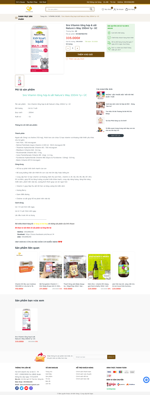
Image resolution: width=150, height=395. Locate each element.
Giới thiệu (49, 374)
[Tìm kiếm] (91, 9)
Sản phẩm (49, 376)
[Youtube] (26, 388)
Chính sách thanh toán (83, 371)
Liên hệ (48, 383)
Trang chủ (49, 371)
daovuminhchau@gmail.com (29, 384)
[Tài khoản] (119, 9)
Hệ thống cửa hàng (94, 2)
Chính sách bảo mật (82, 379)
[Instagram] (31, 388)
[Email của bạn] (94, 357)
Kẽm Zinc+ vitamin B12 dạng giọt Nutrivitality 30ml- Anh (98, 285)
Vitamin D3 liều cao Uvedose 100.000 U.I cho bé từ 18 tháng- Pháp (25, 285)
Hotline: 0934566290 (126, 2)
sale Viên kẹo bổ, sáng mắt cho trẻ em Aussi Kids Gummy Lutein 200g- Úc (123, 285)
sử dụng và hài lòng (40, 224)
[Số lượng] (73, 48)
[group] (39, 49)
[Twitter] (21, 388)
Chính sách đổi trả (82, 376)
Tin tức (113, 2)
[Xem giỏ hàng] (130, 9)
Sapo (91, 393)
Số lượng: (69, 44)
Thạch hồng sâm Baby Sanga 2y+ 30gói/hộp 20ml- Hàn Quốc (74, 285)
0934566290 (27, 382)
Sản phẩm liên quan (27, 247)
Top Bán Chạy (32, 2)
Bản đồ (48, 381)
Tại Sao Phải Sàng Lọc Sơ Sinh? (116, 120)
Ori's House (20, 2)
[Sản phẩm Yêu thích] (107, 9)
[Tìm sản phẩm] (70, 9)
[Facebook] (17, 388)
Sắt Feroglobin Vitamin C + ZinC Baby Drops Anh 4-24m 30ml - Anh (49, 285)
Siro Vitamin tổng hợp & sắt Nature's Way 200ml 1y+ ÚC (25, 338)
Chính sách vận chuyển (83, 374)
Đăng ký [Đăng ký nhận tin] (111, 357)
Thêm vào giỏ (85, 54)
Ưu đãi (105, 2)
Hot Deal (42, 2)
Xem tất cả (115, 135)
